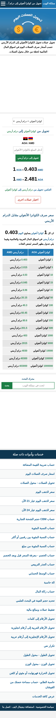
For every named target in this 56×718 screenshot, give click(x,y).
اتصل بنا (6, 707)
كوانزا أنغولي (37, 233)
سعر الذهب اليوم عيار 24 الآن (38, 510)
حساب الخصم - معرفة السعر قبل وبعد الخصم (29, 555)
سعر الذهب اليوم (45, 491)
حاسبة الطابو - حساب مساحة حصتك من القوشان (32, 685)
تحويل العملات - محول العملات (37, 482)
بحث (7, 385)
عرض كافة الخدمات (43, 696)
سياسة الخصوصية (45, 707)
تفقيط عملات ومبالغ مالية (40, 609)
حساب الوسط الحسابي (42, 573)
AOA (19, 170)
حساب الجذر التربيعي (43, 564)
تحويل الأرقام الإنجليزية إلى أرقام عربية (33, 636)
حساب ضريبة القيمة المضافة (39, 464)
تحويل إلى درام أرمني (28, 158)
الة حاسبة (49, 582)
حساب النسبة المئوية (43, 528)
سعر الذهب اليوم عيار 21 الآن (38, 500)
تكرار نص (49, 645)
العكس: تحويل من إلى (28, 189)
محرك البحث (28, 379)
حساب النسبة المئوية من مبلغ (38, 546)
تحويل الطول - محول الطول (39, 655)
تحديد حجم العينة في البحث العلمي (35, 600)
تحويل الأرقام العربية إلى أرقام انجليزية (33, 627)
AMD (40, 170)
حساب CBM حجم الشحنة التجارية (36, 519)
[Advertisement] (28, 84)
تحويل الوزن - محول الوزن (40, 664)
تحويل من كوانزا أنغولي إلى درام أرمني (22, 3)
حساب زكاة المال (45, 591)
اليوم (20, 233)
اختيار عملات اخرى (28, 199)
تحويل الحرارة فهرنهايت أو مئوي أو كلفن (32, 673)
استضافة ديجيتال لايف (23, 707)
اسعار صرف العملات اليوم (40, 473)
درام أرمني (48, 239)
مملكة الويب (49, 3)
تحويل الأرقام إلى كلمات (41, 618)
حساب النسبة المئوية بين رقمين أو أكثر (33, 537)
